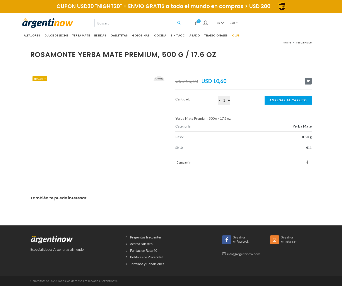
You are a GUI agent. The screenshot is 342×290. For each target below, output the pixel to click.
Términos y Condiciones (147, 264)
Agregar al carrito (288, 100)
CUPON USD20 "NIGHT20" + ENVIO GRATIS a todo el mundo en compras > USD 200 (171, 6)
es (220, 23)
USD (233, 23)
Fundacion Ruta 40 (143, 250)
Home (287, 42)
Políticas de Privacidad (146, 257)
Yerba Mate (304, 42)
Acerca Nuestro (141, 244)
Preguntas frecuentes (146, 237)
